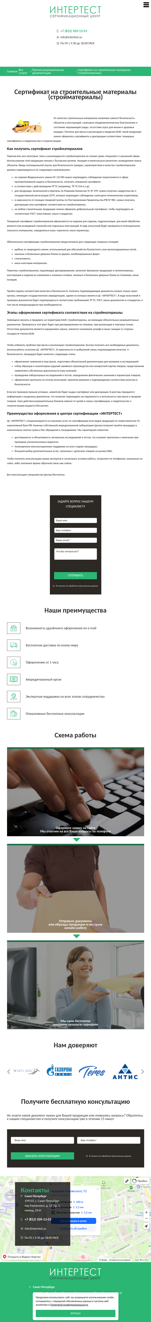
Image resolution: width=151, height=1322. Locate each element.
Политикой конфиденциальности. (69, 1304)
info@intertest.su (71, 37)
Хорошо (75, 1313)
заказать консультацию (42, 1156)
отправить (75, 575)
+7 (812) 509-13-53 (74, 31)
